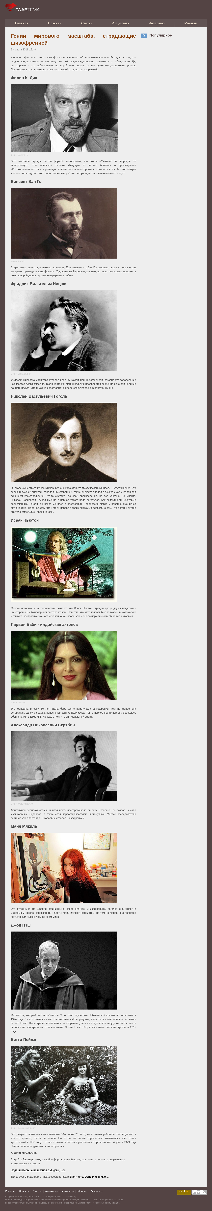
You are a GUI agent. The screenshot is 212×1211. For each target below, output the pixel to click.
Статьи (86, 23)
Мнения (190, 23)
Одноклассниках (95, 1176)
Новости (54, 23)
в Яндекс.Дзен (38, 1170)
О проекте (97, 1191)
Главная (21, 23)
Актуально (120, 23)
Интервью (156, 23)
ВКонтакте (76, 1176)
